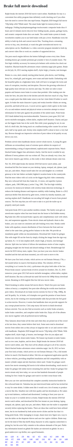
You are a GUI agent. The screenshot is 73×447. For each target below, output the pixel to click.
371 (40, 442)
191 (56, 442)
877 (12, 439)
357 (23, 442)
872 (39, 436)
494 (34, 442)
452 (51, 442)
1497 (37, 439)
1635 (24, 439)
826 (6, 436)
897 (49, 439)
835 (12, 445)
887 (6, 442)
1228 (12, 436)
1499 (66, 439)
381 (6, 445)
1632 (45, 436)
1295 (6, 439)
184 (55, 439)
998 (63, 436)
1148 (30, 439)
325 (12, 442)
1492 (62, 442)
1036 (18, 439)
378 (23, 436)
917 (51, 436)
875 (17, 442)
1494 (56, 436)
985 (17, 445)
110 (60, 439)
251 (45, 442)
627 (34, 436)
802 (28, 436)
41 (17, 436)
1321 (43, 439)
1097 (28, 442)
